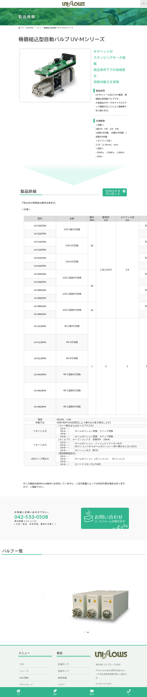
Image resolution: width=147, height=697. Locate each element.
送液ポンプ (63, 656)
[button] (115, 192)
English (23, 683)
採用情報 (23, 676)
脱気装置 (62, 663)
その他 (61, 683)
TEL (129, 692)
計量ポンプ (63, 650)
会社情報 (23, 663)
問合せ (91, 692)
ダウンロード (26, 670)
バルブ (61, 670)
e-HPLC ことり (65, 676)
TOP (21, 650)
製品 (55, 692)
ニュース (23, 656)
